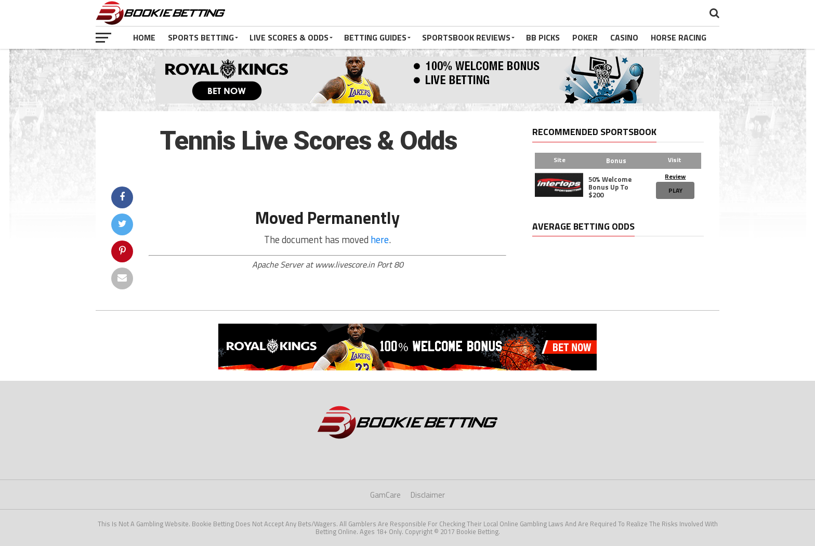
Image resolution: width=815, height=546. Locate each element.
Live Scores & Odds (288, 37)
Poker (585, 37)
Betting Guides (375, 37)
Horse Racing (678, 37)
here (380, 239)
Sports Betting (201, 37)
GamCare (385, 495)
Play (675, 190)
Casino (624, 37)
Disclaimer (428, 495)
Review (675, 176)
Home (144, 37)
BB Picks (543, 37)
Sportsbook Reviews (466, 37)
